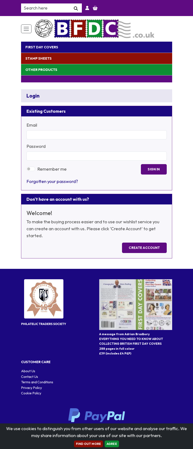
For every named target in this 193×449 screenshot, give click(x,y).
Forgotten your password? (52, 181)
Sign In (154, 169)
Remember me (52, 169)
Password (36, 146)
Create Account (144, 248)
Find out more (88, 444)
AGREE (112, 444)
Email (31, 125)
